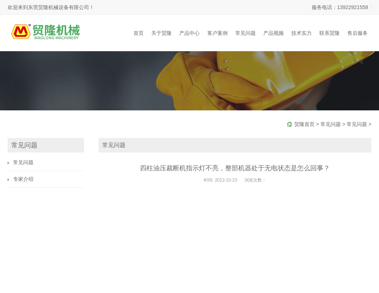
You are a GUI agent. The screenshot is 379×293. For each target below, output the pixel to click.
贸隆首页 (304, 124)
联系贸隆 (329, 33)
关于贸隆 (161, 33)
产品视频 (273, 33)
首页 (138, 33)
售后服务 (357, 33)
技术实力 (301, 33)
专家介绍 (23, 179)
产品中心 (189, 33)
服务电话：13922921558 (340, 7)
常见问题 (245, 33)
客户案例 (217, 33)
